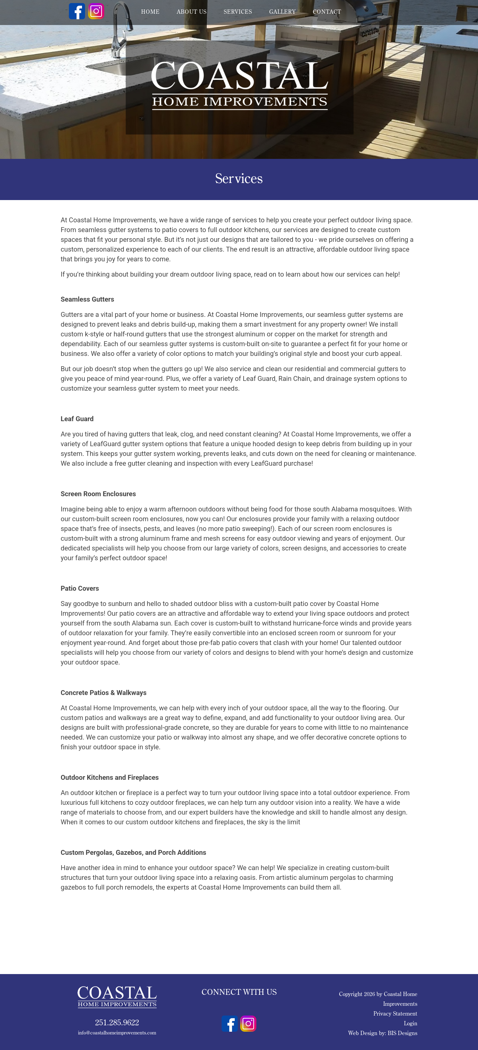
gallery (282, 11)
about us (192, 11)
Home (150, 11)
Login (410, 1023)
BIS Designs (402, 1033)
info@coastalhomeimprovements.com (117, 1033)
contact (327, 11)
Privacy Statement (395, 1013)
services (238, 11)
